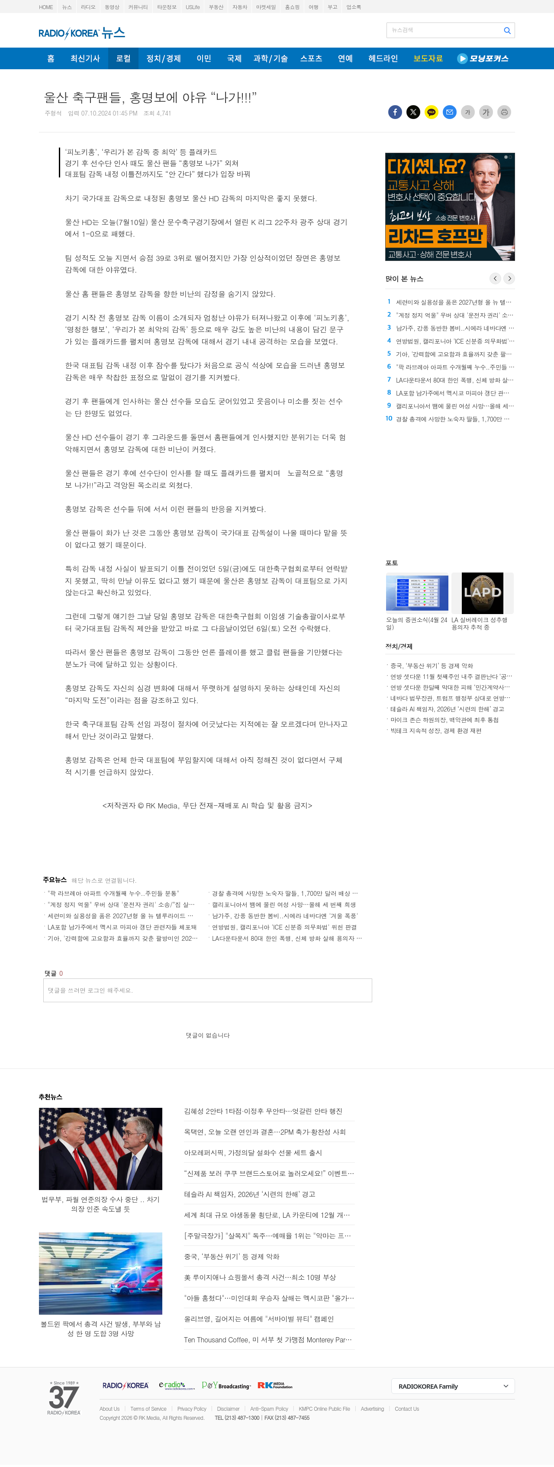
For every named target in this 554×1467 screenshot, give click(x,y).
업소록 (353, 6)
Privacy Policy (191, 1408)
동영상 (112, 6)
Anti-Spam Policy (269, 1408)
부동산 (216, 6)
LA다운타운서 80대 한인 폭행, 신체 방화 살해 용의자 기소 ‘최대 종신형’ (308, 938)
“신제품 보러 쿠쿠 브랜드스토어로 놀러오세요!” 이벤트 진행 (269, 1173)
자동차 (239, 6)
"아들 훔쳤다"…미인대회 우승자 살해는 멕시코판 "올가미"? (269, 1298)
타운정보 (167, 6)
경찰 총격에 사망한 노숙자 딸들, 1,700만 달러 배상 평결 (288, 893)
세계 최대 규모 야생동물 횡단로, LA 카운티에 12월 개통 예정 (269, 1215)
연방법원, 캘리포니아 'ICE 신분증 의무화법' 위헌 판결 (284, 927)
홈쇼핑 (292, 6)
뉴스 (67, 6)
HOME (46, 6)
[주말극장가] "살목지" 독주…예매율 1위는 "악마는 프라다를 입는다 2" (269, 1236)
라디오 (88, 6)
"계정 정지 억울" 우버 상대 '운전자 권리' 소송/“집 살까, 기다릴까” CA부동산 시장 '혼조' (166, 904)
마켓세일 (266, 6)
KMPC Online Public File (324, 1408)
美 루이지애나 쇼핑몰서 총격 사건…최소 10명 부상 (260, 1277)
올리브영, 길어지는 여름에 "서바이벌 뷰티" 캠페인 (259, 1319)
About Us (109, 1408)
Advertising (372, 1408)
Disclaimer (228, 1408)
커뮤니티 (138, 6)
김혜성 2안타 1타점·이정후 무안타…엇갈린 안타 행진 (263, 1111)
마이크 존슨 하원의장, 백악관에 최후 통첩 (444, 719)
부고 (333, 6)
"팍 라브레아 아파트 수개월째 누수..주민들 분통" (113, 893)
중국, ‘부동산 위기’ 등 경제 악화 (431, 665)
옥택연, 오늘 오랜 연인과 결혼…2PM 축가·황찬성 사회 (265, 1132)
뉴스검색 (402, 30)
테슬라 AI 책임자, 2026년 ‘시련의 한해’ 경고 (447, 709)
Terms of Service (148, 1408)
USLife (193, 6)
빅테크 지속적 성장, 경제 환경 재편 (436, 730)
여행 (314, 6)
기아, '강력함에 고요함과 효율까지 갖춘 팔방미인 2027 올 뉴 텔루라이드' (146, 938)
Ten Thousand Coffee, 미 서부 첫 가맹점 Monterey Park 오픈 (269, 1340)
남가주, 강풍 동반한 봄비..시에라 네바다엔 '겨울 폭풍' (285, 915)
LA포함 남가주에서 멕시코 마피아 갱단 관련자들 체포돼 (122, 927)
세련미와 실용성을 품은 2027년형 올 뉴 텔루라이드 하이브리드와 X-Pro (144, 915)
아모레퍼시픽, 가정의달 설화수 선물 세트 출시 (253, 1153)
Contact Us (407, 1408)
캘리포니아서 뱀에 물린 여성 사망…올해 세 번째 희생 (284, 904)
